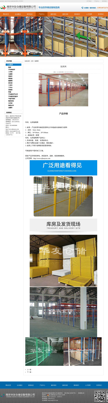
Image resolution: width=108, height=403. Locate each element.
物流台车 (11, 105)
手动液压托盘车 (13, 96)
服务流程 (65, 14)
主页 (32, 61)
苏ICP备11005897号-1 (70, 393)
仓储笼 (10, 74)
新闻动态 (30, 14)
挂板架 (10, 89)
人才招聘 (89, 14)
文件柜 (10, 103)
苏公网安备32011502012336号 (57, 395)
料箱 (9, 92)
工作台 (10, 87)
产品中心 (96, 1)
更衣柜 (10, 83)
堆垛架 (10, 78)
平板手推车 (11, 98)
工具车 (10, 85)
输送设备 (11, 101)
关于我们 (89, 1)
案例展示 (77, 14)
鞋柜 (9, 67)
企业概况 (18, 14)
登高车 (10, 76)
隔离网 (10, 80)
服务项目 (53, 14)
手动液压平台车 (13, 94)
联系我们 (104, 1)
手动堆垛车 (11, 69)
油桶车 (10, 107)
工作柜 (10, 72)
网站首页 (6, 14)
